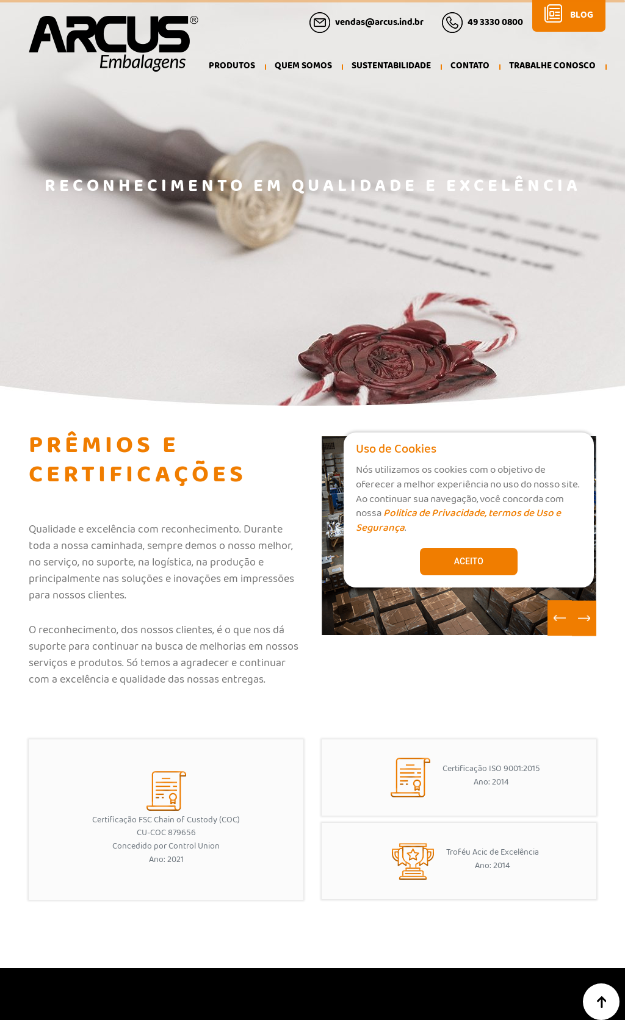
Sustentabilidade (391, 67)
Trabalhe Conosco (552, 67)
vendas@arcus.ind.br (379, 25)
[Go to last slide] (559, 618)
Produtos (232, 67)
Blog (581, 17)
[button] (303, 68)
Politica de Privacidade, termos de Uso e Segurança (458, 523)
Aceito (468, 561)
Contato (470, 67)
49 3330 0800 (495, 25)
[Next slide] (584, 618)
